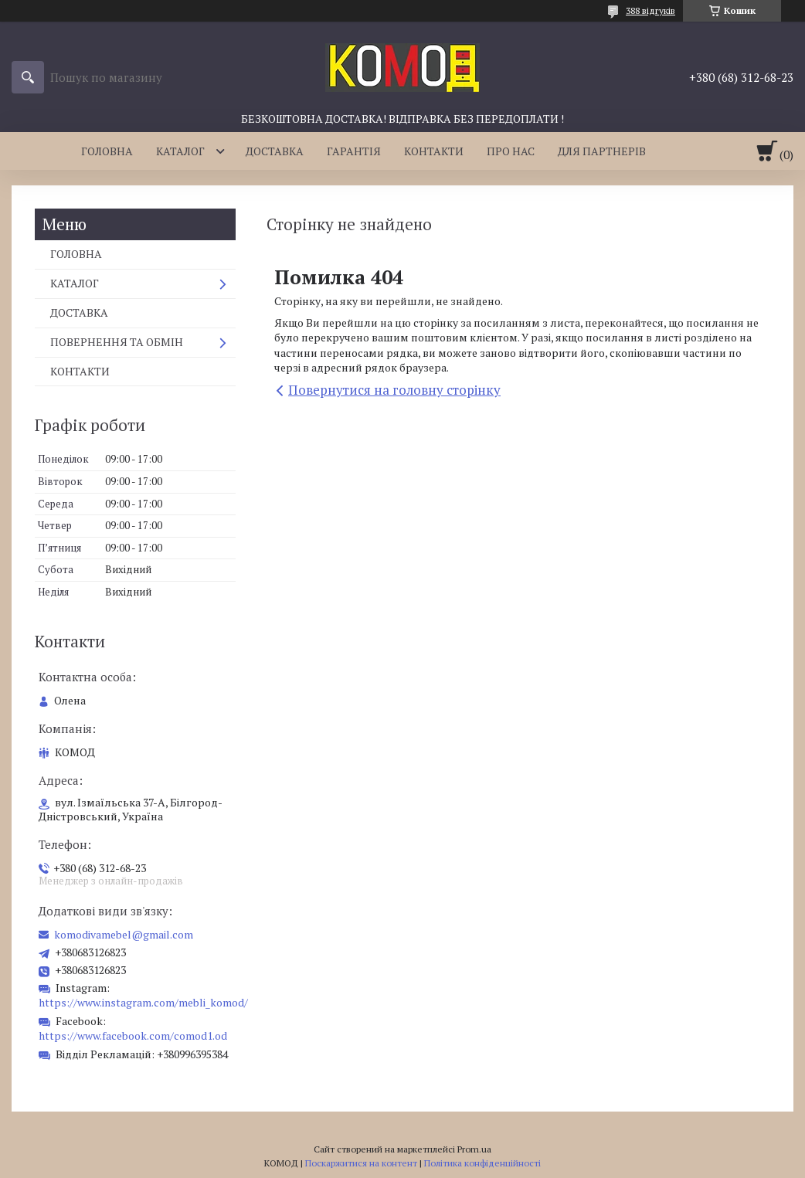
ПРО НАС (511, 151)
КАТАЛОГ (180, 151)
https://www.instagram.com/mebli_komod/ (143, 1002)
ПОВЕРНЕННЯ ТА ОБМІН (116, 341)
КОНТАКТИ (434, 151)
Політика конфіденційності (482, 1163)
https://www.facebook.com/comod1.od (133, 1035)
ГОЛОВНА (107, 151)
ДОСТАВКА (275, 151)
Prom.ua (474, 1149)
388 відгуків (650, 10)
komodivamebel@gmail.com (123, 935)
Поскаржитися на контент (361, 1163)
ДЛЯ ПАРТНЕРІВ (602, 151)
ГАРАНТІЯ (354, 151)
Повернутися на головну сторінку (394, 390)
